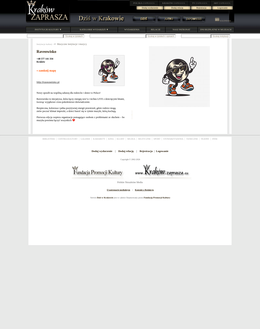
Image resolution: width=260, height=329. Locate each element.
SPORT (157, 139)
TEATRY (205, 139)
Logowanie (223, 8)
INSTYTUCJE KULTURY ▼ (48, 29)
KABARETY (99, 139)
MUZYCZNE (144, 139)
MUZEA (131, 139)
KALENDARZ (223, 21)
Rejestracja (201, 8)
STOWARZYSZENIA (173, 139)
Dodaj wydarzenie (150, 8)
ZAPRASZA (144, 3)
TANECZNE (192, 139)
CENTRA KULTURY (68, 139)
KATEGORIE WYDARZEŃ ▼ (94, 29)
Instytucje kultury (44, 44)
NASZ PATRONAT (181, 29)
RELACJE (155, 29)
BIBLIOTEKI (48, 139)
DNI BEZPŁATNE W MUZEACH (216, 29)
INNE (215, 139)
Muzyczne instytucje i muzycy (72, 44)
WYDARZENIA (132, 29)
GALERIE (85, 139)
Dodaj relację (177, 8)
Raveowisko (46, 51)
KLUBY (120, 139)
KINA (111, 139)
